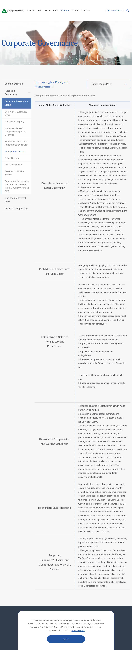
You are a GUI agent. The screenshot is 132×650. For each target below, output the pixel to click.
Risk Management (13, 171)
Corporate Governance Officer (16, 120)
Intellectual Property (14, 128)
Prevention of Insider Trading (15, 180)
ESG (55, 10)
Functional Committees (11, 99)
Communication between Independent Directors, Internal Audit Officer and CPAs (17, 193)
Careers (75, 10)
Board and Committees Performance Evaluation (16, 150)
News (48, 10)
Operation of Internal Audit (15, 206)
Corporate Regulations (16, 215)
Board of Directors (14, 90)
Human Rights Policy (15, 158)
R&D (40, 10)
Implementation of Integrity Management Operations (15, 138)
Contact (86, 10)
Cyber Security (12, 164)
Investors (64, 10)
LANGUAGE (113, 10)
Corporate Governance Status (16, 110)
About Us (31, 10)
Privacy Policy (78, 630)
